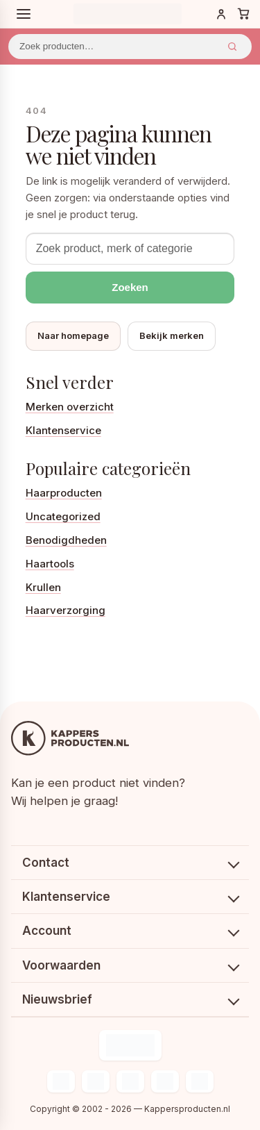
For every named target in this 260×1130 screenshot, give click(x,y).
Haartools (50, 563)
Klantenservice (63, 430)
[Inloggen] (221, 14)
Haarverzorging (65, 610)
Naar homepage (73, 335)
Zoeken (232, 46)
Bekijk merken (171, 335)
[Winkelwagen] (243, 14)
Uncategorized (63, 516)
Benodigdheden (66, 540)
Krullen (43, 587)
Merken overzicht (70, 406)
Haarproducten (64, 492)
